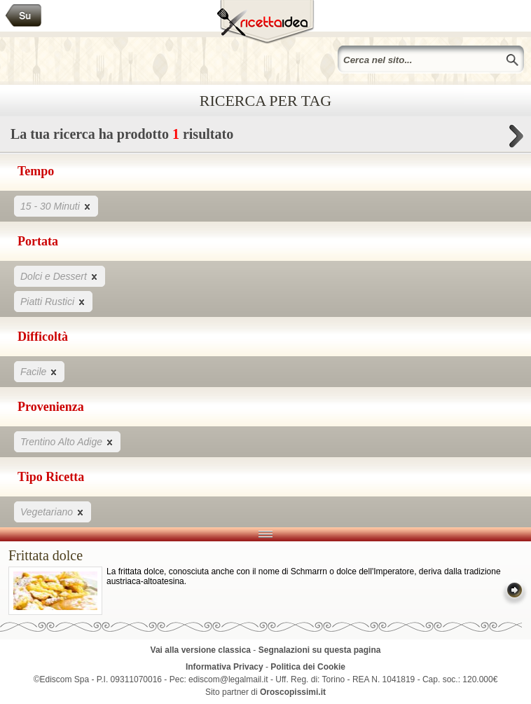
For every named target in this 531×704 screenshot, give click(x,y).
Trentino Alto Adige (67, 441)
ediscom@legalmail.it (228, 679)
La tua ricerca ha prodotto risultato (265, 137)
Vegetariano (52, 511)
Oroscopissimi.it (293, 692)
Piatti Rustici (53, 301)
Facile (39, 371)
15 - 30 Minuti (56, 206)
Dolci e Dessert (59, 276)
